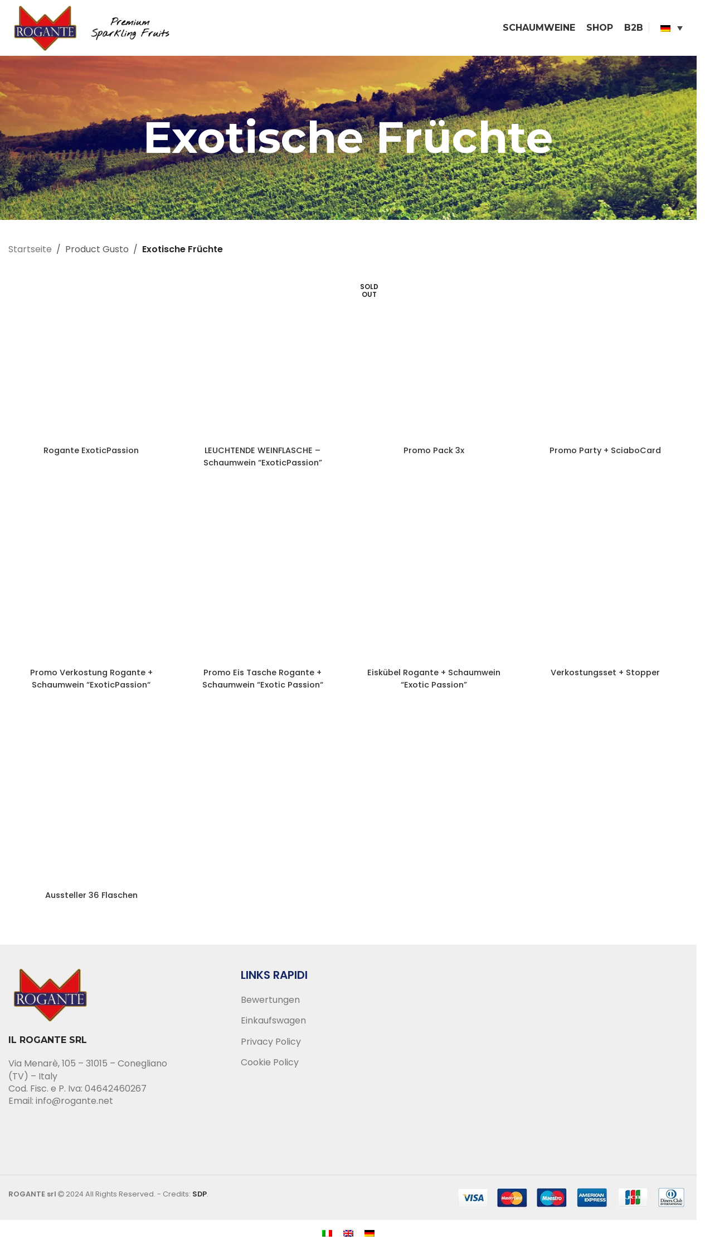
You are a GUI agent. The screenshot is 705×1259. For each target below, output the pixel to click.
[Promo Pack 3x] (434, 361)
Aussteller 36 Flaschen (91, 899)
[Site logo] (100, 29)
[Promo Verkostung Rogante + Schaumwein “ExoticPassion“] (91, 584)
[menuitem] (671, 30)
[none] (671, 30)
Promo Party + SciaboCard (605, 455)
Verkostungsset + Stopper (605, 677)
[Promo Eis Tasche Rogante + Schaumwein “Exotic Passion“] (263, 584)
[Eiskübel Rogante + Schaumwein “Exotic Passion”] (434, 584)
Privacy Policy (271, 1047)
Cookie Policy (270, 1068)
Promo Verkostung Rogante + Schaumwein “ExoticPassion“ (91, 683)
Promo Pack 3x (434, 455)
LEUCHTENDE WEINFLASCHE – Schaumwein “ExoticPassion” (263, 461)
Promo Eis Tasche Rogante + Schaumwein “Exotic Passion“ (263, 683)
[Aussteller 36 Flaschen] (91, 806)
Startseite (30, 254)
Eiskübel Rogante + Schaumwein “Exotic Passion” (434, 683)
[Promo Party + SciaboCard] (606, 361)
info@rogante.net (74, 1106)
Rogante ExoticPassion (91, 455)
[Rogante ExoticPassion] (91, 361)
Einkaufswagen (273, 1026)
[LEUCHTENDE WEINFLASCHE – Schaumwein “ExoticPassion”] (263, 361)
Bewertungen (270, 1005)
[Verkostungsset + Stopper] (606, 584)
